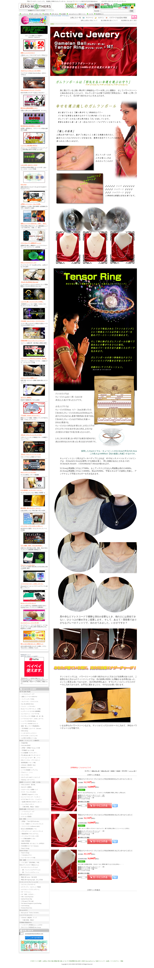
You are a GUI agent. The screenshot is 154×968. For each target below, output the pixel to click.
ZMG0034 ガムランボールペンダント (105, 815)
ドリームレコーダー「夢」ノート (29, 757)
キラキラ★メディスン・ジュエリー (30, 799)
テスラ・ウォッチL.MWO (27, 792)
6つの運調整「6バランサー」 (28, 753)
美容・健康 (22, 860)
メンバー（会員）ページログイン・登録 (111, 961)
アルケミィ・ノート (26, 772)
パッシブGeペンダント (26, 804)
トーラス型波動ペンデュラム (28, 770)
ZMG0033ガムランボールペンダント (105, 779)
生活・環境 (22, 819)
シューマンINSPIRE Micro (27, 721)
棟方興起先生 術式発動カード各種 (30, 126)
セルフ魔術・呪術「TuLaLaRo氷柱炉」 (32, 545)
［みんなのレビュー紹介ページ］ (77, 14)
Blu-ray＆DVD (23, 910)
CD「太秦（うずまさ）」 (27, 894)
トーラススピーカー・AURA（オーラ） (32, 583)
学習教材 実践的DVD (25, 922)
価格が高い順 (105, 771)
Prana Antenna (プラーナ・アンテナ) (31, 90)
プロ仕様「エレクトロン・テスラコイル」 (33, 321)
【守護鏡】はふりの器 (26, 750)
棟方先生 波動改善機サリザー (29, 108)
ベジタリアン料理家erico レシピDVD (30, 925)
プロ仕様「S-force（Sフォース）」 (31, 415)
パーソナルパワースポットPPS (29, 836)
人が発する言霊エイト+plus (28, 738)
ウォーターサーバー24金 (27, 857)
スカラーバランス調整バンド (29, 378)
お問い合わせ (54, 14)
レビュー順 (132, 771)
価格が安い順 (95, 771)
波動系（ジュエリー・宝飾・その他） (30, 782)
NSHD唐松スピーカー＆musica (28, 846)
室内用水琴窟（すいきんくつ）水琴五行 (31, 843)
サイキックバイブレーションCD (28, 882)
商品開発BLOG (100, 14)
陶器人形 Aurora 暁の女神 (28, 877)
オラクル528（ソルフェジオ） (28, 735)
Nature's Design (24, 848)
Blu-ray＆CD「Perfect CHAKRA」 (29, 912)
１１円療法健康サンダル (27, 838)
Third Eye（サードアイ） (27, 779)
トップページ (24, 14)
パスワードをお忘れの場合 (118, 17)
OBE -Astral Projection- (26, 896)
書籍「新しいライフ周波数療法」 (29, 726)
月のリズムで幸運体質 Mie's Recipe (30, 927)
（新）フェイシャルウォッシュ (29, 872)
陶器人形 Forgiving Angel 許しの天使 (31, 879)
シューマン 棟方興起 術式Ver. (29, 145)
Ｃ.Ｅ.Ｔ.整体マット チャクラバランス (31, 824)
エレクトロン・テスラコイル (28, 701)
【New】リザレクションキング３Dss (31, 435)
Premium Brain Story (25, 908)
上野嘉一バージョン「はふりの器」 (31, 204)
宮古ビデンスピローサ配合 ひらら (29, 865)
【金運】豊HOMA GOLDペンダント (30, 802)
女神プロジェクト (24, 874)
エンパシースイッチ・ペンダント (29, 797)
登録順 (118, 771)
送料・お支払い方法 (36, 14)
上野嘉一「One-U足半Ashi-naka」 (29, 821)
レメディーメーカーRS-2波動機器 (29, 711)
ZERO (52, 24)
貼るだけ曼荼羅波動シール (28, 829)
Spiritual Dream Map (25, 899)
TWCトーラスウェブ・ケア (28, 262)
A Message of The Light (26, 901)
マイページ (89, 17)
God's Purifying (24, 905)
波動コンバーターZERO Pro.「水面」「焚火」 (34, 223)
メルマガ (90, 14)
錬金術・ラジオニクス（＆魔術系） (29, 740)
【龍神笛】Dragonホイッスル (28, 794)
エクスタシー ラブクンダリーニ (29, 889)
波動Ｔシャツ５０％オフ (28, 53)
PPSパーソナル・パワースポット (29, 760)
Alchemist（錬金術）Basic (27, 765)
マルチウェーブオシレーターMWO (31, 70)
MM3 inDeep (23, 731)
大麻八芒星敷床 (24, 841)
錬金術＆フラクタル (26, 767)
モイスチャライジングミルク (28, 867)
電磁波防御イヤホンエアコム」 (29, 833)
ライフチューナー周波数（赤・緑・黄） (31, 716)
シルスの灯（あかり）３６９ (29, 165)
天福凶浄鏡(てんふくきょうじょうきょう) (33, 340)
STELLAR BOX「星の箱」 (27, 784)
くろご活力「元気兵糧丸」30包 (29, 862)
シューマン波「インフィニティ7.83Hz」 (32, 301)
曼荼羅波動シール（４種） (28, 762)
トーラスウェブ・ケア (26, 694)
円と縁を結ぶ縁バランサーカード (29, 755)
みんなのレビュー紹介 (92, 961)
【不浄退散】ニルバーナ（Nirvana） (30, 728)
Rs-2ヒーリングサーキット (28, 603)
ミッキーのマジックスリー (28, 733)
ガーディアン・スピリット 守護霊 (30, 887)
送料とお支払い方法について (89, 20)
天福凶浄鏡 (23, 743)
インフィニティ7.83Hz (26, 699)
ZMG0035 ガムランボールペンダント (105, 850)
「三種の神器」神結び (26, 920)
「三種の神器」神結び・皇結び (29, 806)
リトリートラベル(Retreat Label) (29, 826)
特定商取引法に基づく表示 (129, 20)
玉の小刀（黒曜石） (26, 397)
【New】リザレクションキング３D (31, 454)
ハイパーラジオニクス (25, 915)
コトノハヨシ (24, 775)
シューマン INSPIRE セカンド (28, 723)
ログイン (101, 17)
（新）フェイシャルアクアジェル (29, 870)
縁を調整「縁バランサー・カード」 (31, 508)
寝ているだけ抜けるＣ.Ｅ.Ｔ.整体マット (32, 644)
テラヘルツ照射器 (25, 816)
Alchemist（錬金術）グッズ (28, 917)
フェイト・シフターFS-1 (28, 565)
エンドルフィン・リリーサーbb (30, 622)
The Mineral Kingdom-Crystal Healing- (30, 903)
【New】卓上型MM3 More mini (29, 282)
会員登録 (46, 14)
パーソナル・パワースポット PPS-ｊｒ (32, 526)
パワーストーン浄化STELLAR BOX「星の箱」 (34, 358)
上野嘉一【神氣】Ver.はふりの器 (29, 748)
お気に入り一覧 (75, 17)
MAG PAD (23, 184)
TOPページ (34, 961)
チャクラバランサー (26, 814)
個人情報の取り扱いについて (109, 20)
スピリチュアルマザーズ (27, 884)
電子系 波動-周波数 (24, 691)
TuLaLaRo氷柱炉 (25, 745)
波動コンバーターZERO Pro (28, 696)
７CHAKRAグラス (25, 855)
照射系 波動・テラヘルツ (26, 809)
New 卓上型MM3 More (26, 704)
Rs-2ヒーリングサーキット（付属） (30, 709)
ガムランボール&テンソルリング (29, 777)
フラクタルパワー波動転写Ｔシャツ (31, 243)
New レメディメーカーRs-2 (28, 472)
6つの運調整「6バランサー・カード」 (31, 490)
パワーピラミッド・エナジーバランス (31, 831)
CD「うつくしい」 (25, 892)
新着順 (113, 771)
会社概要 (63, 14)
